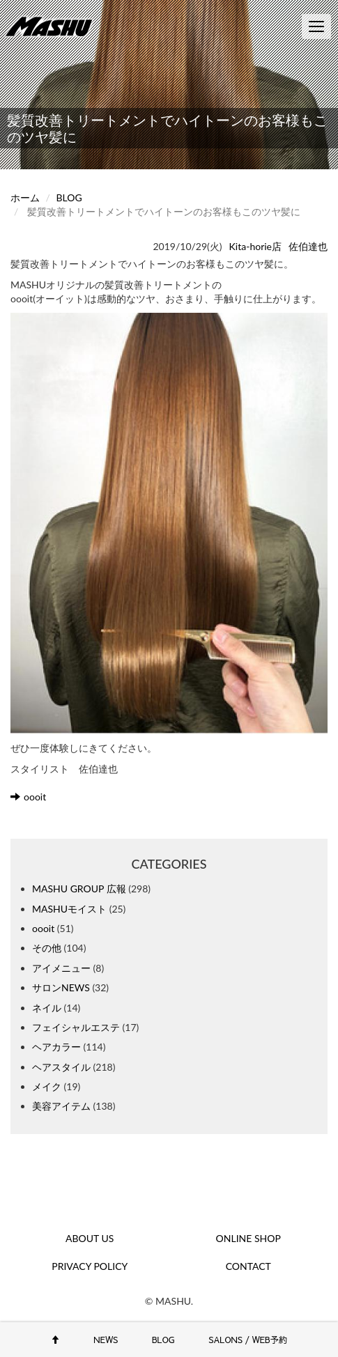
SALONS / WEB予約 (247, 1339)
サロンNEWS (61, 987)
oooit (28, 796)
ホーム (25, 197)
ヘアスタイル (61, 1067)
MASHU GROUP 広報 (79, 888)
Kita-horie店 (255, 246)
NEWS (105, 1339)
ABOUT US (90, 1238)
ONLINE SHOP (248, 1238)
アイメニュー (61, 968)
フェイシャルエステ (76, 1027)
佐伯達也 (308, 246)
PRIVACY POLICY (90, 1266)
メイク (46, 1086)
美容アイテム (61, 1106)
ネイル (46, 1008)
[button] (169, 524)
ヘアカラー (56, 1047)
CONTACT (248, 1266)
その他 (46, 948)
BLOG (69, 197)
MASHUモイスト (69, 909)
